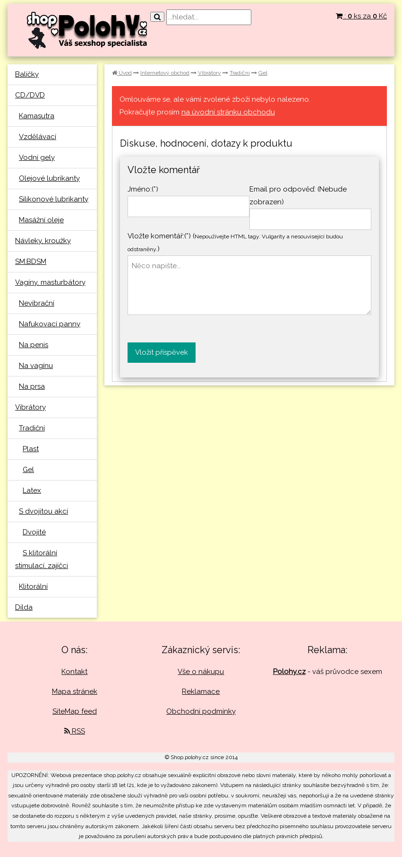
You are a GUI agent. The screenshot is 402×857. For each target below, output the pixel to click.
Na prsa (32, 386)
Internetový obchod (164, 73)
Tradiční (32, 428)
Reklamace (201, 691)
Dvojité (34, 532)
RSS (74, 731)
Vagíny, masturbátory (50, 282)
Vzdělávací (37, 136)
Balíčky (27, 74)
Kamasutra (36, 116)
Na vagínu (36, 365)
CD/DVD (30, 95)
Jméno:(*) (143, 189)
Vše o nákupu (201, 671)
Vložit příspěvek (161, 352)
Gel (28, 469)
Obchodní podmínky (201, 711)
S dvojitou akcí (43, 511)
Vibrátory (30, 407)
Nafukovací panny (49, 324)
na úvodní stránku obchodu (228, 112)
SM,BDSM (30, 261)
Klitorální (33, 586)
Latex (32, 490)
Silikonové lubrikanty (53, 199)
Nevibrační (36, 303)
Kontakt (74, 671)
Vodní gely (37, 157)
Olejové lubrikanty (49, 178)
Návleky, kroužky (43, 240)
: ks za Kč (361, 16)
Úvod (122, 73)
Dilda (24, 607)
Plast (31, 449)
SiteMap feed (74, 711)
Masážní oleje (41, 220)
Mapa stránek (74, 691)
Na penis (33, 345)
